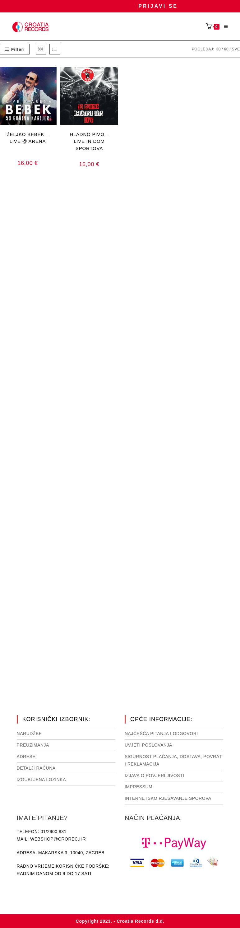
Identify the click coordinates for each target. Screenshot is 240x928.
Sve (236, 49)
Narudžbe (29, 733)
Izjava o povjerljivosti (154, 775)
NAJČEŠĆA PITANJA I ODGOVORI (161, 733)
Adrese (26, 756)
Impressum (138, 786)
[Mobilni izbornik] (223, 26)
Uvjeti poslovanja (148, 745)
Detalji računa (36, 768)
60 (226, 49)
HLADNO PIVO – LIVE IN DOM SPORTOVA (89, 141)
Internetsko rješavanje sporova (168, 798)
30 (218, 49)
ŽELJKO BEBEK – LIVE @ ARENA (28, 138)
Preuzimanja (33, 745)
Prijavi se (158, 6)
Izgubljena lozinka (41, 779)
